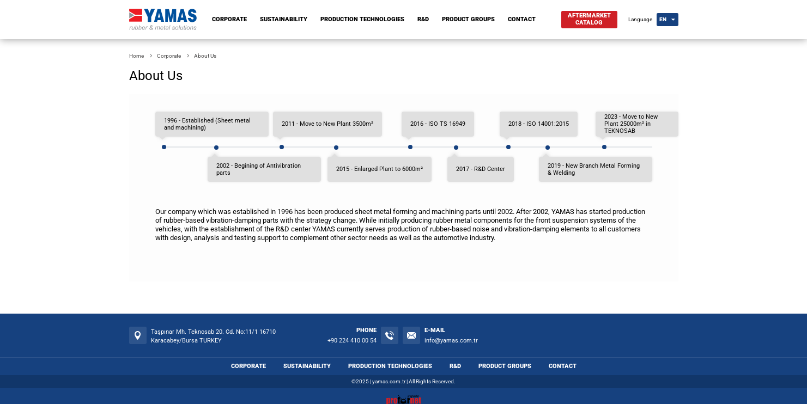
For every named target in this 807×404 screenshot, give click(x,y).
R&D (423, 19)
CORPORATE (229, 19)
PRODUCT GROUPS (468, 19)
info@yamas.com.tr (451, 340)
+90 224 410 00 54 (352, 340)
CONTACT (522, 19)
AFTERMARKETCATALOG (589, 19)
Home (136, 55)
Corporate (169, 55)
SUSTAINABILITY (283, 19)
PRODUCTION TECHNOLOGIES (362, 19)
